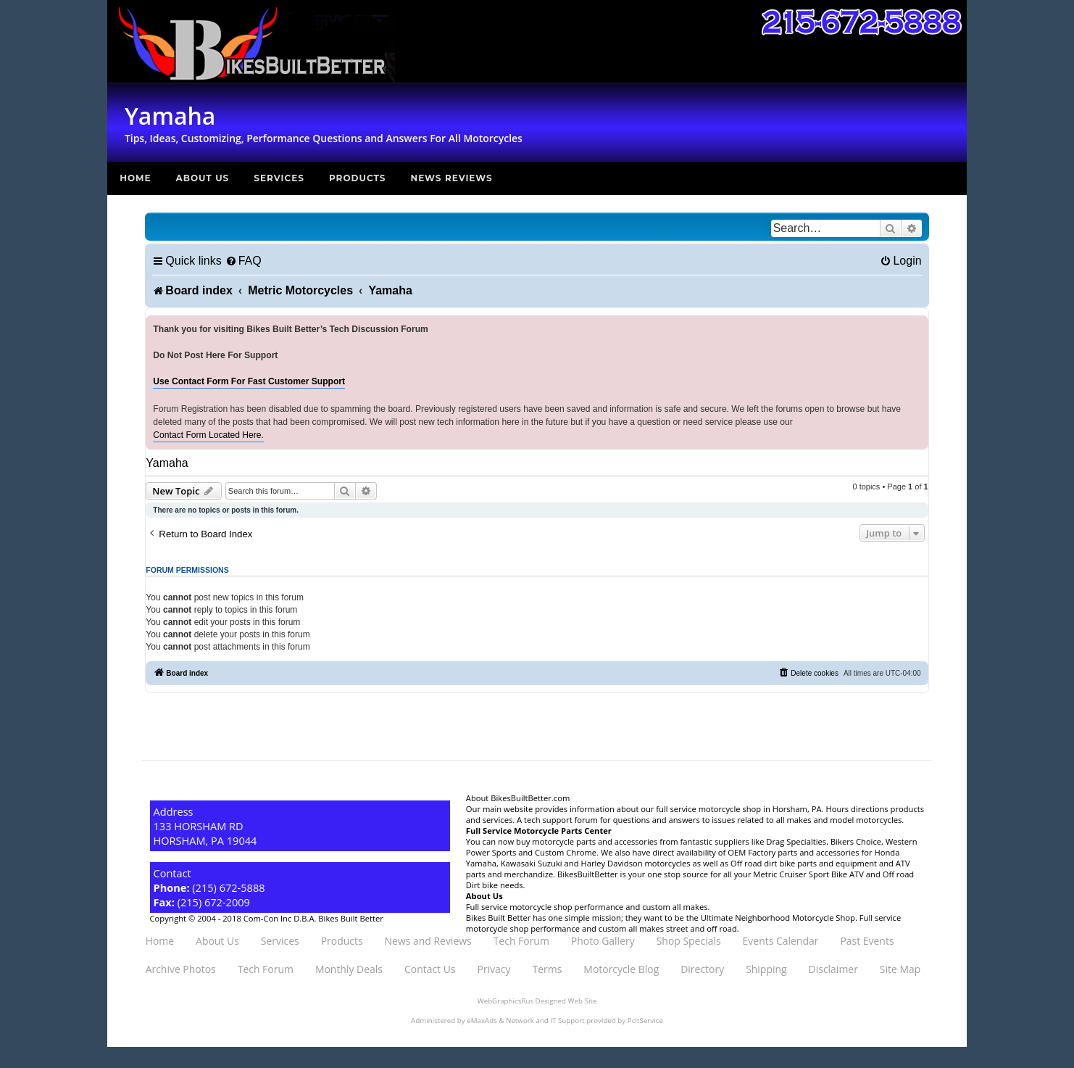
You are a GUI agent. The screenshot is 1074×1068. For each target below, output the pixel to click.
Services (279, 178)
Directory (702, 969)
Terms (547, 969)
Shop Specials (689, 941)
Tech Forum (521, 941)
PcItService (645, 1020)
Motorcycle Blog (621, 969)
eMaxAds (482, 1020)
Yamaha (167, 463)
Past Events (867, 941)
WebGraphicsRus (505, 1001)
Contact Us (430, 969)
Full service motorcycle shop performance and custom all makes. (588, 906)
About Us (203, 178)
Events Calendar (781, 941)
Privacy (494, 969)
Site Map (900, 969)
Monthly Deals (349, 969)
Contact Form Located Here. (208, 435)
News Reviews (451, 178)
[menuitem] (243, 260)
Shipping (766, 969)
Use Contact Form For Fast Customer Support (249, 381)
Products (357, 178)
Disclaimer (833, 969)
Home (135, 178)
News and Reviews (428, 941)
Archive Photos (181, 969)
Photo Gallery (603, 941)
